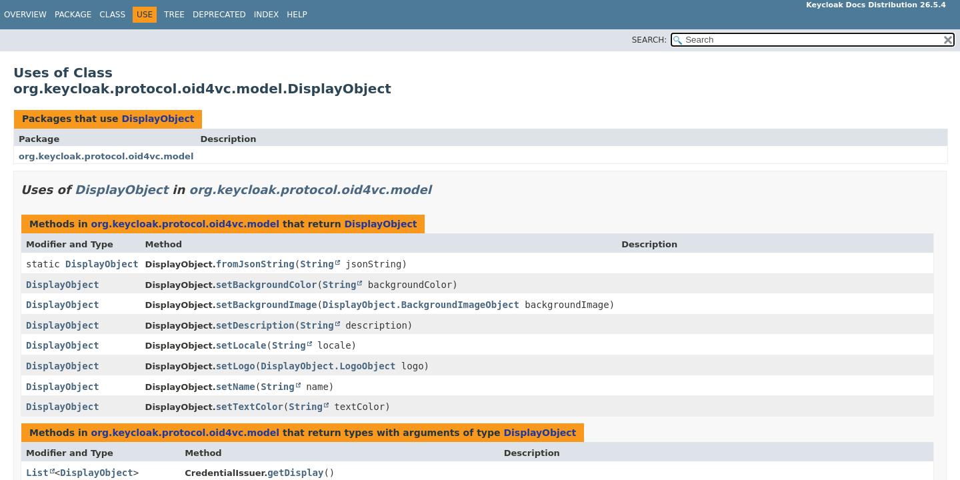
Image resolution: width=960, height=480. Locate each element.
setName (235, 386)
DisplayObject (157, 118)
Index (266, 14)
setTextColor (249, 406)
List (37, 472)
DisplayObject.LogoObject (328, 366)
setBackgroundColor (266, 284)
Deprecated (219, 14)
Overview (25, 14)
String (317, 264)
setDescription (255, 325)
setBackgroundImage (266, 304)
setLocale (241, 345)
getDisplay (295, 472)
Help (297, 14)
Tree (174, 14)
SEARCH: (649, 40)
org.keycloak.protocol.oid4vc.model (106, 156)
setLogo (235, 366)
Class (112, 14)
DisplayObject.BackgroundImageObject (421, 304)
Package (73, 14)
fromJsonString (255, 264)
